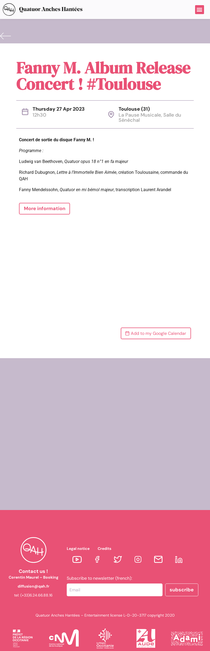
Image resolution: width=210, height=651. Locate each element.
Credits (104, 548)
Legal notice (78, 548)
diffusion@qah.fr (33, 586)
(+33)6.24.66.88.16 (36, 595)
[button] (199, 9)
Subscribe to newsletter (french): (99, 578)
